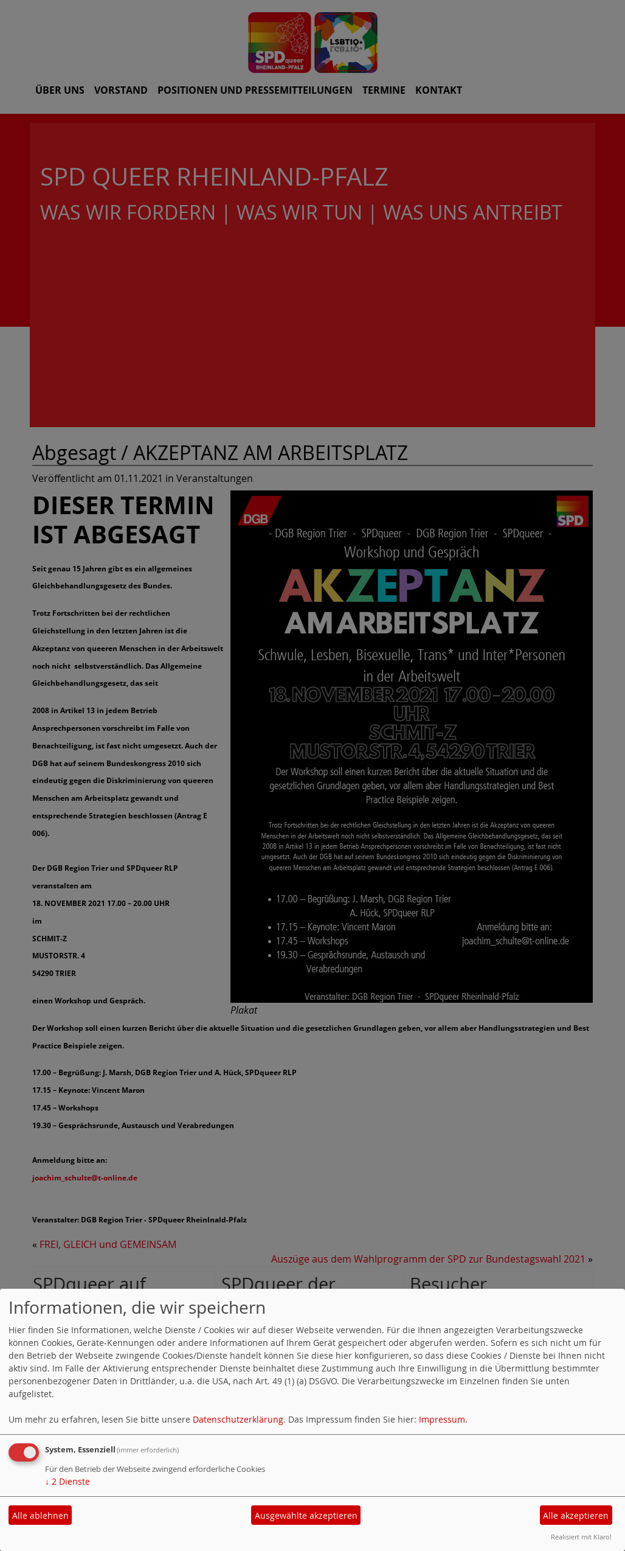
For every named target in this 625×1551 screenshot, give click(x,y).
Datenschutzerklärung (238, 1419)
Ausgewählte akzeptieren (306, 1515)
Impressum (442, 1419)
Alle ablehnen (40, 1515)
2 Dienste (67, 1481)
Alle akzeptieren (576, 1515)
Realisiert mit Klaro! (581, 1536)
